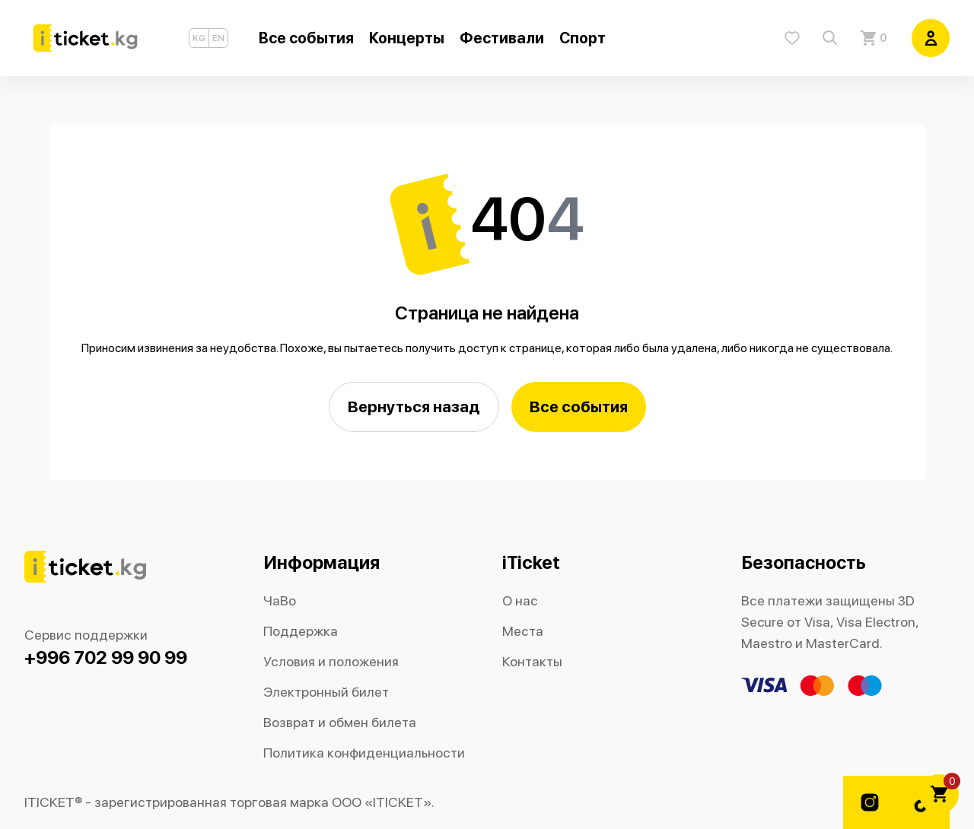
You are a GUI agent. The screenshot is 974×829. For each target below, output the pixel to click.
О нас (520, 600)
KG (199, 38)
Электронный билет (326, 692)
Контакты (532, 661)
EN (218, 38)
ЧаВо (279, 600)
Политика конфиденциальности (364, 753)
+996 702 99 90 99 (105, 657)
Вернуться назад (414, 406)
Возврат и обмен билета (339, 722)
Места (522, 631)
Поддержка (300, 631)
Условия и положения (331, 661)
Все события (579, 406)
